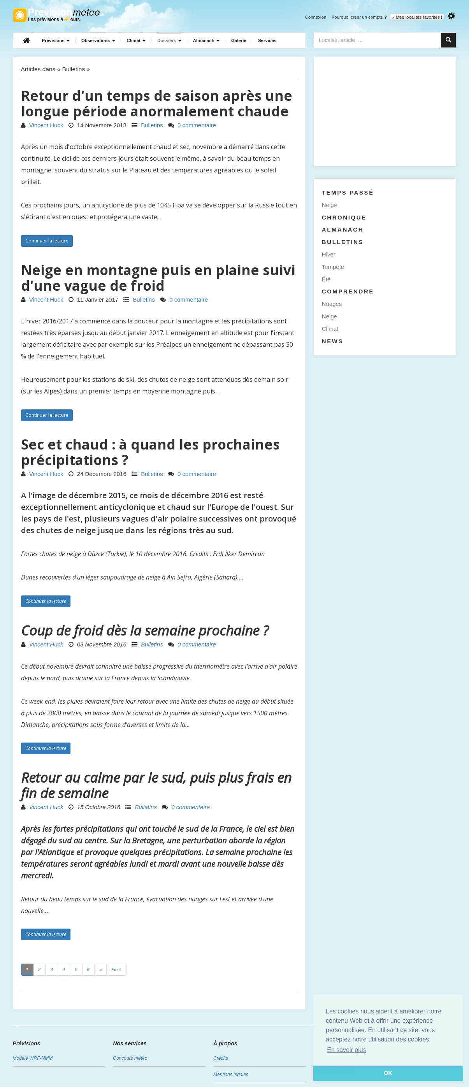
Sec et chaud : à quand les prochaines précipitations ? (150, 452)
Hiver (329, 254)
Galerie (238, 40)
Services (267, 40)
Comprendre (348, 291)
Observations (98, 40)
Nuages (332, 303)
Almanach (206, 40)
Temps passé (348, 192)
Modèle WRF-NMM (33, 1058)
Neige (329, 205)
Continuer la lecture (47, 240)
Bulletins (147, 125)
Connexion (315, 17)
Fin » (116, 969)
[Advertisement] (385, 111)
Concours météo (130, 1058)
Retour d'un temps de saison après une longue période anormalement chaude (156, 103)
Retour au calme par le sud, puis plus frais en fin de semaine (156, 785)
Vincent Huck (42, 125)
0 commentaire (192, 125)
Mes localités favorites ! (417, 17)
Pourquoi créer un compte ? (359, 17)
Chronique (344, 217)
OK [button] (388, 1073)
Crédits (220, 1058)
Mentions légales (230, 1074)
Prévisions (56, 40)
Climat (136, 40)
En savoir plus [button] (346, 1050)
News (332, 341)
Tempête (333, 266)
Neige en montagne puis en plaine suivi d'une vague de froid (158, 278)
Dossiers (169, 40)
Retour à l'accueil (58, 15)
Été (326, 279)
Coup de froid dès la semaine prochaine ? (145, 630)
